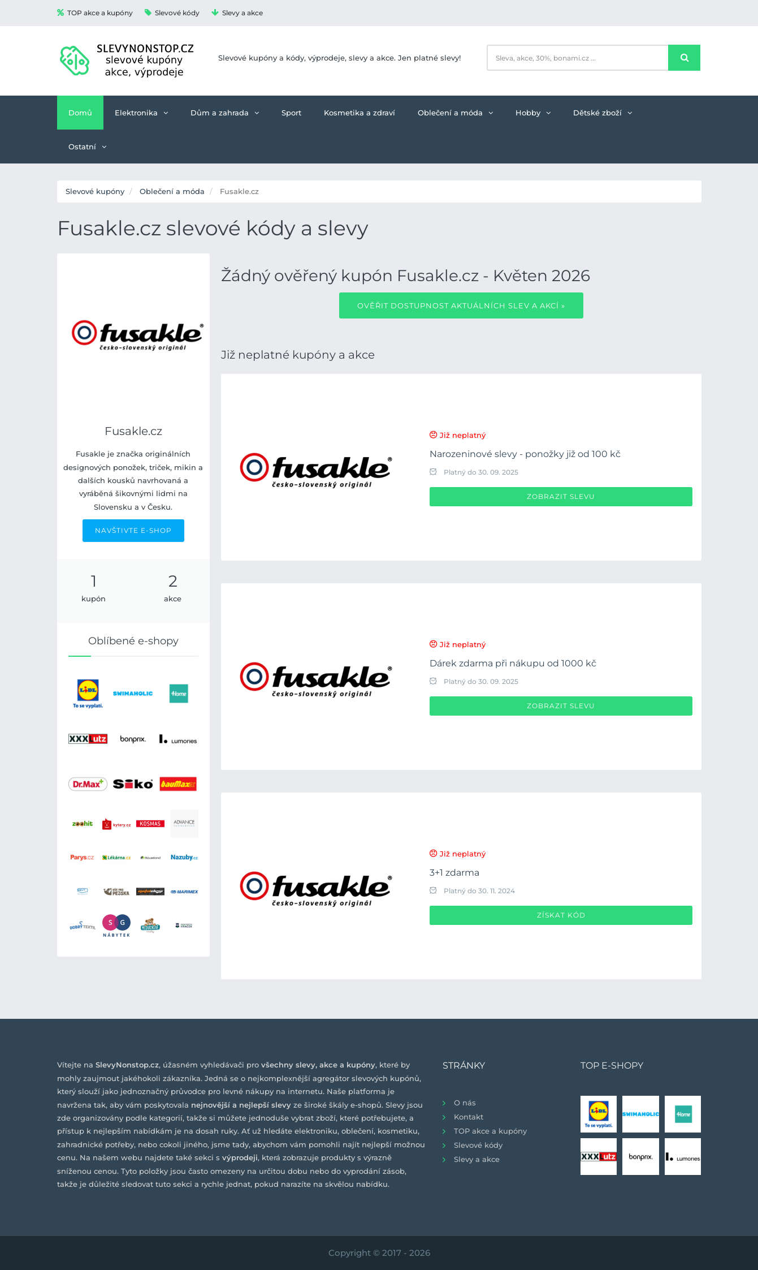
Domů (80, 112)
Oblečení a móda (455, 112)
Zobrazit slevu (561, 496)
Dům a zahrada (224, 112)
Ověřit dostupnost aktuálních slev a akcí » (461, 305)
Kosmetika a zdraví (359, 112)
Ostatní (87, 146)
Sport (291, 112)
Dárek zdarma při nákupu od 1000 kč (513, 663)
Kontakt (468, 1116)
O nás (465, 1102)
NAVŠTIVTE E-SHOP (133, 530)
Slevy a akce (237, 12)
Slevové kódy (172, 12)
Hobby (533, 112)
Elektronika (141, 112)
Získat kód (561, 915)
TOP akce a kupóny (95, 12)
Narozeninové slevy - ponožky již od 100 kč (525, 454)
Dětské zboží (602, 112)
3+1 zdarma (454, 872)
